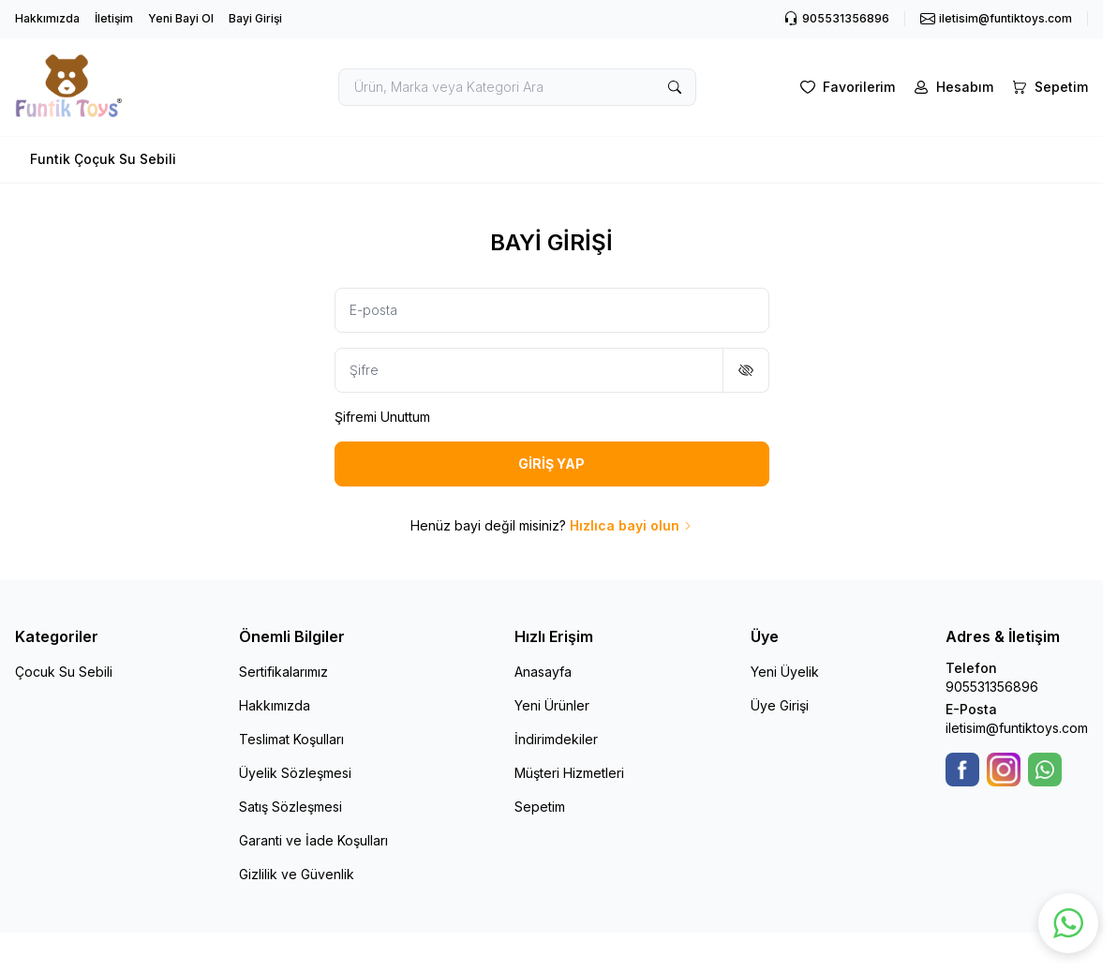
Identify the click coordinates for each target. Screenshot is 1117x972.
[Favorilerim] (846, 87)
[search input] (517, 87)
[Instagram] (1003, 769)
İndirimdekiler (556, 739)
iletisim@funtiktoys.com (1017, 728)
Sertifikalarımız (283, 672)
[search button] (674, 87)
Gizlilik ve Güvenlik (296, 874)
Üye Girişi (780, 705)
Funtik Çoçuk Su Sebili (103, 159)
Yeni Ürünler (551, 705)
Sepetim (539, 807)
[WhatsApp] (1045, 769)
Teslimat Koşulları (291, 739)
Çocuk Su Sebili (63, 672)
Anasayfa (543, 672)
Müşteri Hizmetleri (569, 773)
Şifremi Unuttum (382, 417)
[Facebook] (962, 769)
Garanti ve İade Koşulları (313, 840)
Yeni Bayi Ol (181, 18)
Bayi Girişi (255, 18)
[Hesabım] (951, 87)
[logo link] (126, 87)
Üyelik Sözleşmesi (295, 773)
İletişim (114, 18)
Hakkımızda (47, 18)
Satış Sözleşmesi (290, 807)
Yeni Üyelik (785, 672)
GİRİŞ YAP (551, 463)
